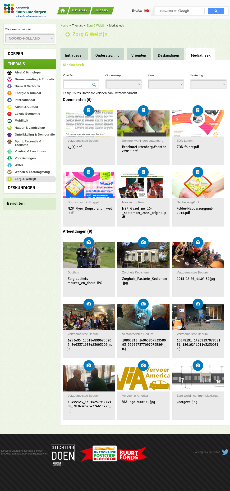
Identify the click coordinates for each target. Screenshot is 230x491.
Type (151, 75)
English (140, 11)
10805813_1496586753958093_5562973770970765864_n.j (144, 344)
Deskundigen (21, 187)
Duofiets (73, 272)
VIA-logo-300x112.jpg (138, 402)
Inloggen (102, 10)
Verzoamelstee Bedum (83, 140)
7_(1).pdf (75, 147)
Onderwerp (113, 75)
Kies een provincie (18, 29)
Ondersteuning (107, 55)
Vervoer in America (135, 395)
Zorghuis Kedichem (135, 272)
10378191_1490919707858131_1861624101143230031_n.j (198, 344)
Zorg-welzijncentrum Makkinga (197, 395)
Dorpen (15, 53)
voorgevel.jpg (187, 402)
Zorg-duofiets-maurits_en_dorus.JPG (85, 281)
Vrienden (138, 55)
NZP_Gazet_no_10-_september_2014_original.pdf (144, 212)
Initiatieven (74, 55)
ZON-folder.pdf (188, 147)
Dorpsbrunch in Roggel (83, 202)
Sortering (196, 75)
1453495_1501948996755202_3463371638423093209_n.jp (90, 344)
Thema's (16, 63)
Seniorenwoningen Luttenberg (142, 140)
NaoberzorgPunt (133, 202)
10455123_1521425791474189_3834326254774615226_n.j (89, 406)
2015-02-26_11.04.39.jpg (196, 279)
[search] (180, 11)
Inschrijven (79, 10)
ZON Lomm (185, 140)
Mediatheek (201, 55)
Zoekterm (69, 75)
